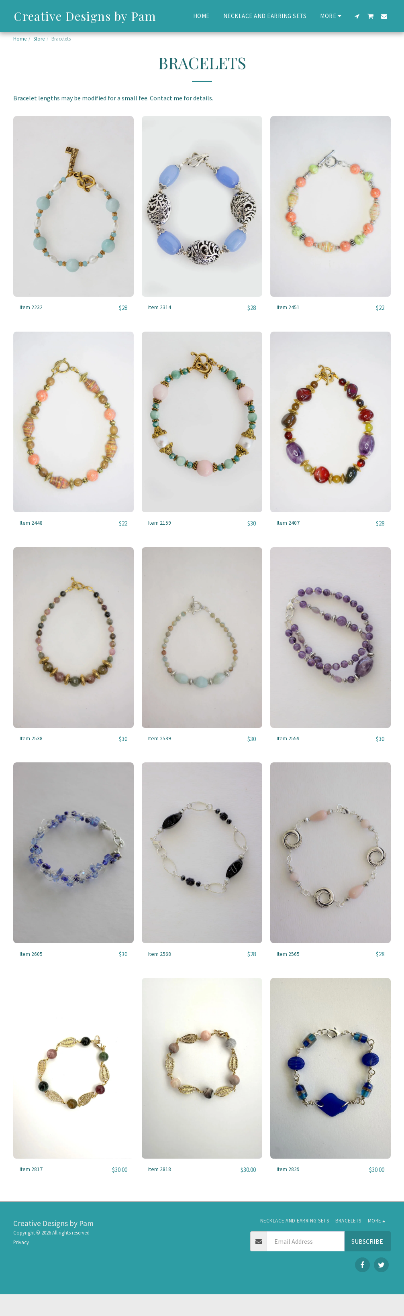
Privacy (21, 1264)
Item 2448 (33, 543)
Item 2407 (290, 543)
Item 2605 (33, 975)
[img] (73, 225)
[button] (357, 16)
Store (39, 38)
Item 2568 (162, 975)
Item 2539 (162, 759)
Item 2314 (162, 327)
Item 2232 (33, 327)
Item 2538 (33, 759)
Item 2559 (290, 759)
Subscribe (367, 1263)
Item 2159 (162, 543)
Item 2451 (290, 327)
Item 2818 (162, 1191)
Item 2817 (33, 1191)
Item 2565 (290, 975)
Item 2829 (290, 1191)
